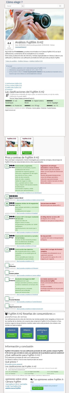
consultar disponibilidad (11, 335)
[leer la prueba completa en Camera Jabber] (29, 275)
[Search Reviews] (14, 6)
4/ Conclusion (9, 89)
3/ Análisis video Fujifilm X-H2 (13, 87)
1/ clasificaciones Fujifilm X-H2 (13, 83)
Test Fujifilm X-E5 (15, 386)
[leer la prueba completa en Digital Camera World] (30, 200)
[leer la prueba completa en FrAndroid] (27, 294)
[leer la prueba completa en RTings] (26, 246)
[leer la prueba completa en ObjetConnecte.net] (30, 309)
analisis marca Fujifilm (13, 388)
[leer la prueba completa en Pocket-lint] (27, 232)
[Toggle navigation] (60, 6)
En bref (10, 66)
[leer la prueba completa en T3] (25, 261)
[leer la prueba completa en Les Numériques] (29, 193)
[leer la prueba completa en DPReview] (27, 268)
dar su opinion (37, 388)
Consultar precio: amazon (14, 364)
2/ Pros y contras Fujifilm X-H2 (13, 85)
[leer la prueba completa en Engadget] (27, 213)
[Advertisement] (34, 123)
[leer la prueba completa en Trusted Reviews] (29, 301)
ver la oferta (12, 152)
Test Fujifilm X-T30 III (12, 384)
